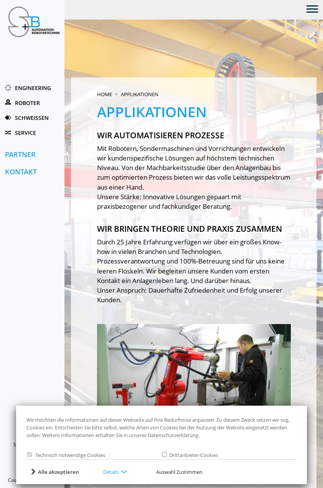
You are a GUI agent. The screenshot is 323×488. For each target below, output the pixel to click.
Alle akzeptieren (58, 471)
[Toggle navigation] (312, 8)
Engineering (33, 88)
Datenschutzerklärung (173, 435)
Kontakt (21, 171)
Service (25, 132)
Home (104, 94)
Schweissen (32, 117)
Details (111, 471)
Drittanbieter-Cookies (192, 455)
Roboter (27, 102)
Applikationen (139, 94)
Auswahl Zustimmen (179, 471)
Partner (20, 154)
